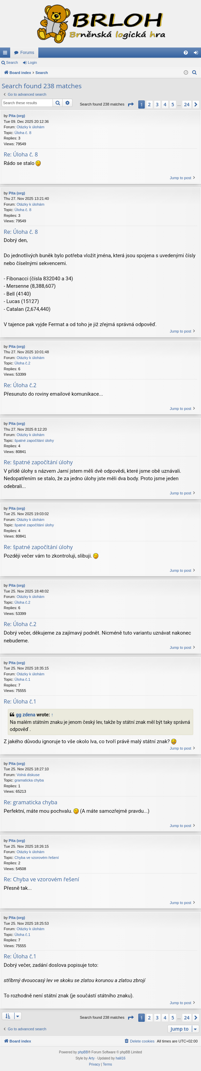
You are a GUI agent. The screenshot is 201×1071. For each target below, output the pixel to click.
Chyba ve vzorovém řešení (37, 858)
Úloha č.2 (22, 363)
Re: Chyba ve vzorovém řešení (41, 879)
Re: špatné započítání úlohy (38, 462)
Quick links (6, 54)
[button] (130, 104)
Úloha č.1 (22, 679)
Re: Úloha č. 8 (21, 154)
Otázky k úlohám (30, 127)
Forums (27, 52)
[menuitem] (186, 53)
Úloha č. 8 (23, 133)
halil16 (120, 1058)
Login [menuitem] (197, 54)
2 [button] (149, 104)
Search (12, 62)
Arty (91, 1058)
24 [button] (186, 104)
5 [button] (173, 104)
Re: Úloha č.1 (20, 701)
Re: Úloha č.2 (20, 385)
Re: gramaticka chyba (30, 802)
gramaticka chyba (29, 780)
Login (32, 62)
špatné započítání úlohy (34, 440)
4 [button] (165, 104)
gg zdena (25, 714)
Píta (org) (17, 116)
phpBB (83, 1052)
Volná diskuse (28, 775)
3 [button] (157, 104)
